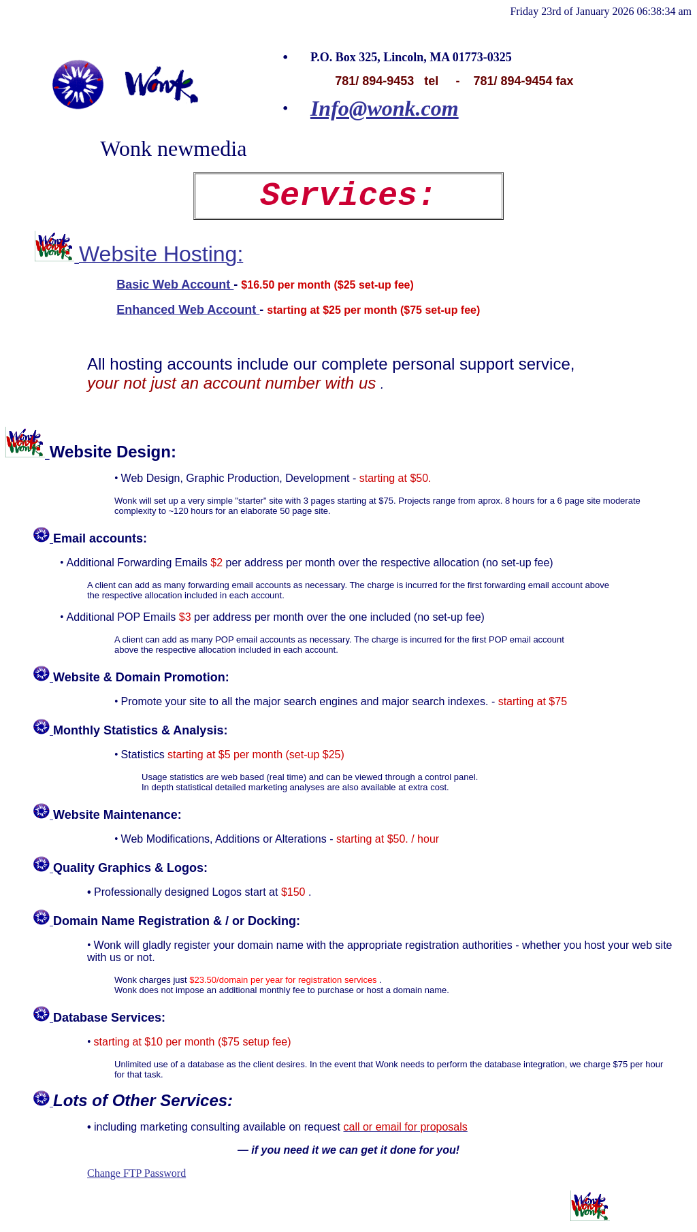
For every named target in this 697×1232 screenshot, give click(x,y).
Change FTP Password (136, 1173)
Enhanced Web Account (187, 310)
